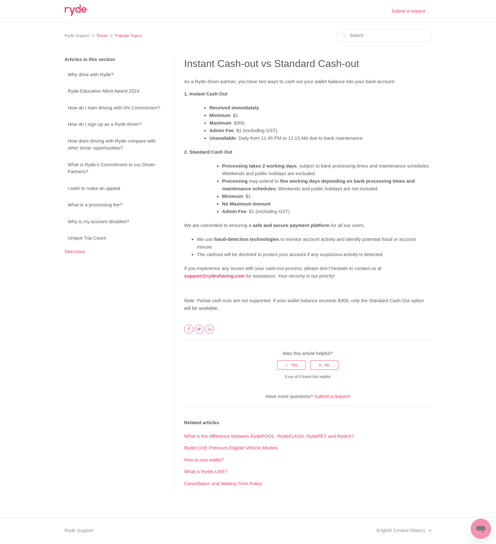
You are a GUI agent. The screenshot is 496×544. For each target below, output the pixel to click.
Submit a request (408, 11)
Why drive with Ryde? (91, 74)
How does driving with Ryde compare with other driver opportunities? (112, 144)
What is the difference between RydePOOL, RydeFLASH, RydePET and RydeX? (269, 436)
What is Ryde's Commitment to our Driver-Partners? (112, 168)
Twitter (199, 333)
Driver (102, 35)
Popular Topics (128, 35)
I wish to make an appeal (94, 188)
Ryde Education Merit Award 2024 (104, 91)
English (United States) (401, 530)
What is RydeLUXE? (205, 471)
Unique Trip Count (87, 238)
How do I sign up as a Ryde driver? (104, 124)
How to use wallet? (204, 459)
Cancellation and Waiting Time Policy (223, 483)
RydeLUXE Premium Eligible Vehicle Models (231, 447)
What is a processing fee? (95, 204)
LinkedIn (209, 333)
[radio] (291, 365)
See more (75, 251)
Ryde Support (77, 35)
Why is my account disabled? (98, 221)
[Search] (384, 35)
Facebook (188, 333)
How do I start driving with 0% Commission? (114, 107)
